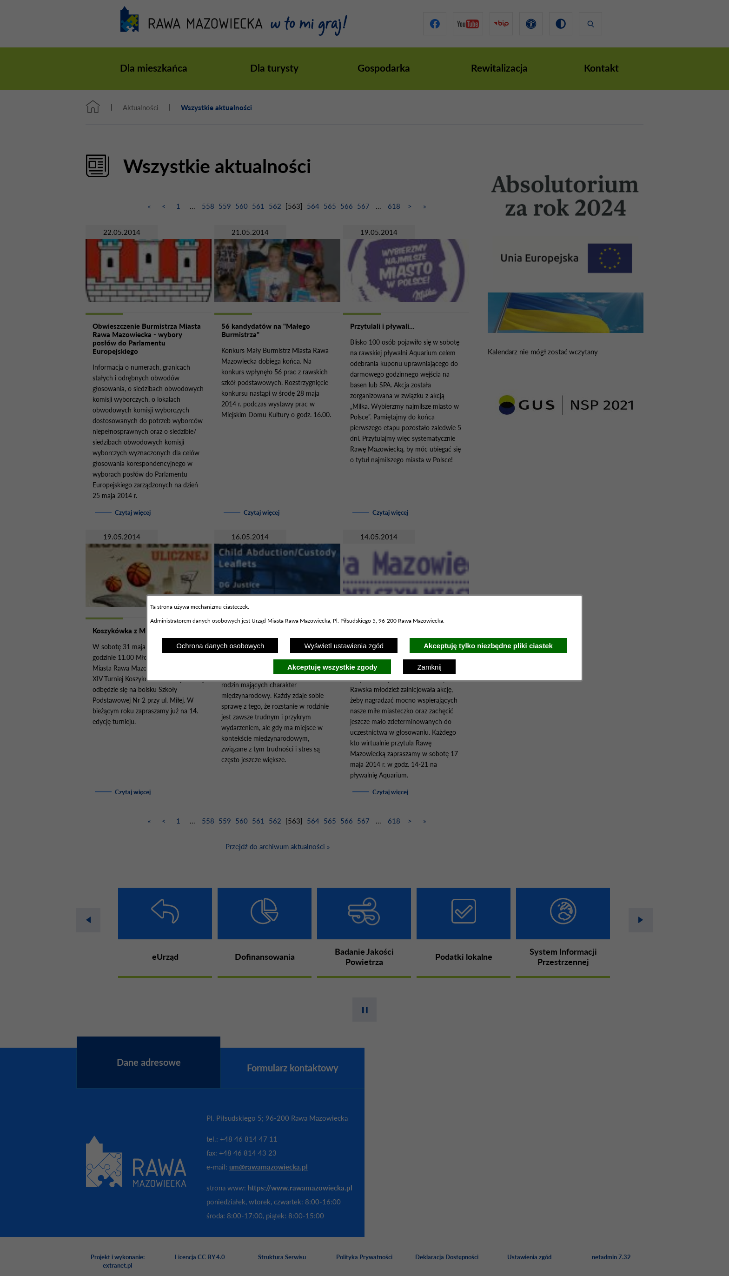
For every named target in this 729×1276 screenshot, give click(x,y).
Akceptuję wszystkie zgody (332, 667)
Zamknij (429, 667)
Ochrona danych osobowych (220, 646)
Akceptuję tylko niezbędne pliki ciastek (488, 646)
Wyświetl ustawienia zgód (344, 646)
